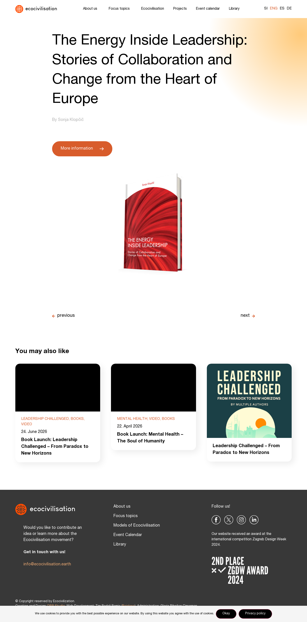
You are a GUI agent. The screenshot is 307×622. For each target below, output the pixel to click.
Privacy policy (255, 613)
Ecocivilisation (152, 9)
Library (235, 9)
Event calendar (208, 9)
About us (91, 9)
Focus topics (120, 9)
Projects (180, 9)
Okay (226, 613)
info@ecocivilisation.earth (47, 564)
